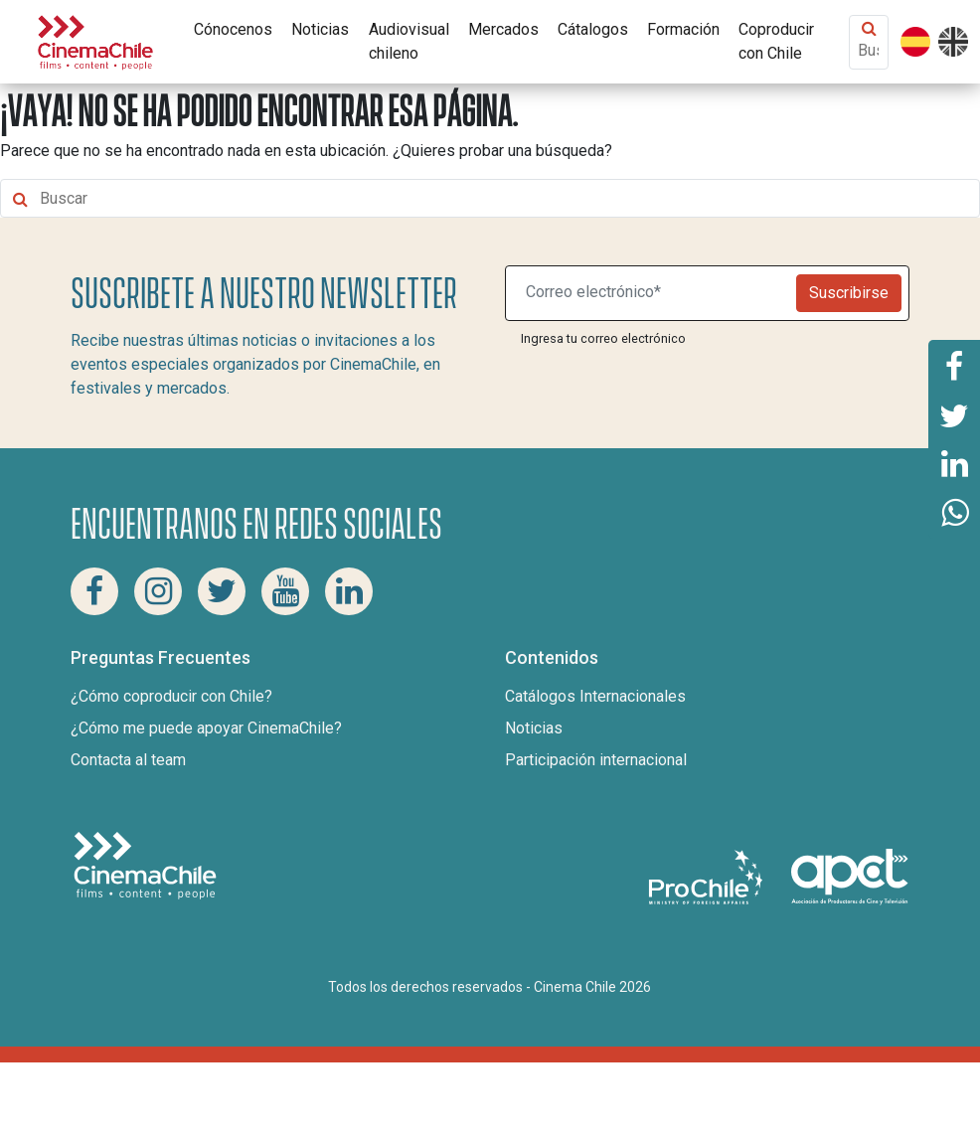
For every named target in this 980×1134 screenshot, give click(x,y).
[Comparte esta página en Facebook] (954, 365)
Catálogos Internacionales (595, 696)
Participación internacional (596, 759)
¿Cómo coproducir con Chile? (171, 696)
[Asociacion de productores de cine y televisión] (849, 876)
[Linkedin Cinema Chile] (349, 591)
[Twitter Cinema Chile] (221, 591)
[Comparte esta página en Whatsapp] (954, 514)
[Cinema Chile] (95, 40)
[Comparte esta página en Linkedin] (954, 464)
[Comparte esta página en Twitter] (954, 414)
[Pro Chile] (707, 876)
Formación (683, 29)
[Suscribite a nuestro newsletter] (655, 293)
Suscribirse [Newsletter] (849, 292)
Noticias (320, 29)
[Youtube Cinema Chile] (285, 591)
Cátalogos (593, 29)
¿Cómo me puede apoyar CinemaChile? (206, 728)
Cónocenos (233, 29)
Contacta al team (128, 759)
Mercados (503, 29)
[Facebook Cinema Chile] (94, 591)
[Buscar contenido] (869, 50)
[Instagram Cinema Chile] (158, 591)
